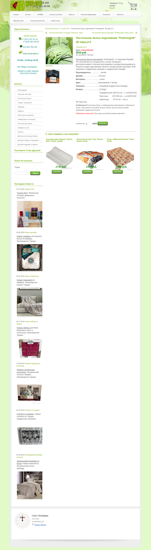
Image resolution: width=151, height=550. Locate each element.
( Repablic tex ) (81, 47)
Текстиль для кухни (25, 124)
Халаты (20, 132)
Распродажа (22, 90)
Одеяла (21, 111)
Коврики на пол (23, 128)
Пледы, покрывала (25, 103)
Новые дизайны (31, 232)
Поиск (17, 167)
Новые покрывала (31, 276)
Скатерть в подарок (32, 410)
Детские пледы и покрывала (28, 140)
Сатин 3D (65, 29)
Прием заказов (30, 36)
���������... (58, 172)
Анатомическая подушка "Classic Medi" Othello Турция (59, 140)
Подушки (21, 107)
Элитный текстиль (24, 94)
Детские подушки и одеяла (28, 144)
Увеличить (59, 65)
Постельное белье (24, 98)
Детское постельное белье (28, 136)
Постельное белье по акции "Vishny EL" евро (66, 33)
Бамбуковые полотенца (26, 119)
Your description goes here (26, 7)
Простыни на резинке (26, 115)
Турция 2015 (29, 189)
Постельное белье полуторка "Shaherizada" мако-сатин (112, 33)
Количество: (81, 124)
